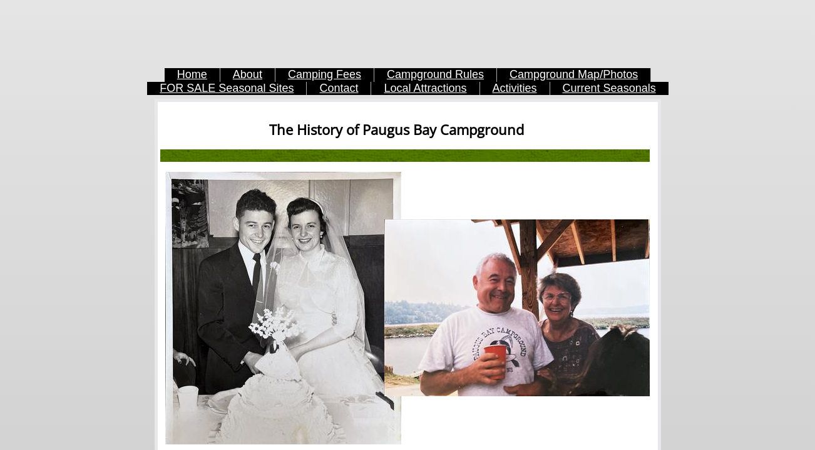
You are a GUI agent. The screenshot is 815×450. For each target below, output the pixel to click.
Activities (515, 88)
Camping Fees (324, 74)
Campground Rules (435, 74)
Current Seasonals (609, 88)
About (247, 74)
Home (192, 74)
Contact (338, 88)
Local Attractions (425, 88)
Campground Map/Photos (574, 74)
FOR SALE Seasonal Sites (227, 88)
